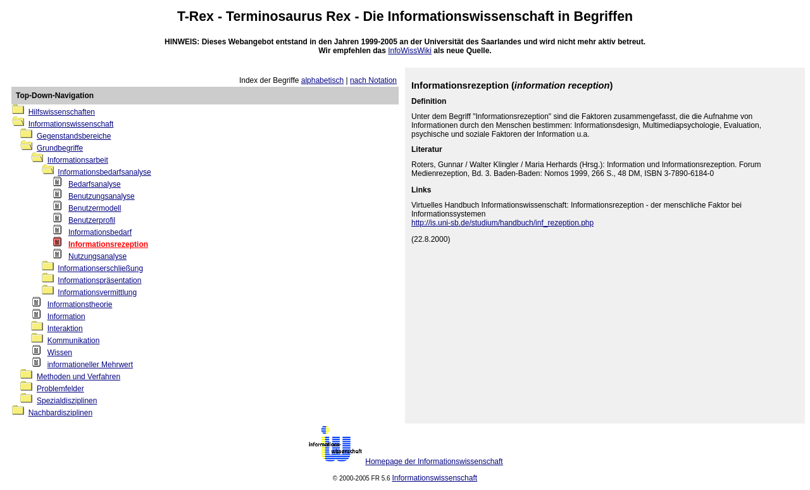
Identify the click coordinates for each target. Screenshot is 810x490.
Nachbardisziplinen (60, 412)
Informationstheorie (80, 304)
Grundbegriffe (60, 148)
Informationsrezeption (108, 244)
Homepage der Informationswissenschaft (433, 461)
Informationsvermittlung (97, 292)
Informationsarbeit (77, 160)
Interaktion (65, 328)
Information (66, 316)
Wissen (59, 352)
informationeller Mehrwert (90, 364)
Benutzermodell (94, 208)
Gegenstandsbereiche (74, 136)
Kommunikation (73, 340)
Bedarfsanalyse (94, 184)
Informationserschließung (100, 268)
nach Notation (373, 80)
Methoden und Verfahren (78, 376)
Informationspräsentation (99, 280)
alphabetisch (322, 80)
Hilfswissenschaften (61, 112)
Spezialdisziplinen (67, 400)
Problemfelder (60, 388)
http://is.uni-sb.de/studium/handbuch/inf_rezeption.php (502, 222)
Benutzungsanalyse (101, 196)
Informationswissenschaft (471, 16)
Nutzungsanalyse (97, 256)
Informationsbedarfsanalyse (104, 172)
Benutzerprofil (91, 220)
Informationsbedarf (100, 232)
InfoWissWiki (410, 50)
